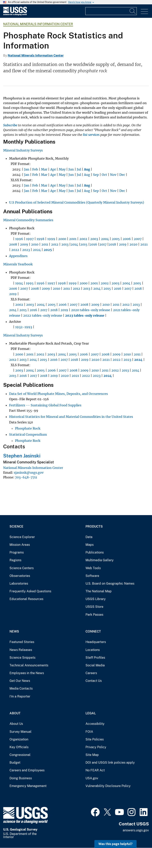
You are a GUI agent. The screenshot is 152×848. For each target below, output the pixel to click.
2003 (94, 239)
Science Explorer (22, 537)
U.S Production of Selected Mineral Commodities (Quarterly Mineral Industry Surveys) (76, 202)
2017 (102, 244)
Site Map (92, 755)
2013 (64, 244)
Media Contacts (21, 688)
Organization (19, 739)
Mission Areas (20, 545)
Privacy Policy (96, 747)
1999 (51, 239)
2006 (127, 239)
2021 (144, 244)
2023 (26, 250)
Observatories (20, 576)
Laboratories (19, 583)
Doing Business (21, 778)
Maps (90, 545)
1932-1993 (23, 327)
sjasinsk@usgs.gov (29, 472)
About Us (16, 724)
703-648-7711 (26, 477)
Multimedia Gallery (100, 560)
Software (92, 576)
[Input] (111, 11)
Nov (113, 175)
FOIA (89, 732)
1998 (40, 239)
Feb (35, 169)
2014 (74, 244)
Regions (15, 560)
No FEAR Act (95, 770)
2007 (138, 239)
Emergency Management (28, 786)
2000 (62, 239)
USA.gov (92, 778)
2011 (44, 244)
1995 (30, 283)
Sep (96, 175)
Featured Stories (22, 642)
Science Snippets (22, 657)
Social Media (95, 665)
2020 (133, 244)
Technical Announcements (29, 665)
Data (89, 537)
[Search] (133, 11)
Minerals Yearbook (18, 264)
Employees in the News (27, 673)
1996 (19, 239)
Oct (104, 175)
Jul (79, 169)
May (62, 169)
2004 (105, 239)
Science (16, 526)
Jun (71, 169)
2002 (83, 239)
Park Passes (94, 614)
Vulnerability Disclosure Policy (108, 786)
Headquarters (96, 642)
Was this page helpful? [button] (115, 844)
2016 (93, 244)
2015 (83, 244)
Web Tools (93, 568)
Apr (53, 169)
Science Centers (22, 568)
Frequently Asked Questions (30, 591)
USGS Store (94, 607)
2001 (72, 239)
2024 (37, 250)
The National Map (99, 591)
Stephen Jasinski (21, 455)
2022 (15, 250)
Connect (93, 631)
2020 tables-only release (90, 310)
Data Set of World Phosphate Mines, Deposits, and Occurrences (58, 394)
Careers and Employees (27, 770)
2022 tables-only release (42, 315)
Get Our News (20, 681)
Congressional (20, 755)
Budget (15, 762)
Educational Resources (26, 599)
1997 (30, 239)
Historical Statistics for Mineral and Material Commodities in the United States (71, 417)
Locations (93, 650)
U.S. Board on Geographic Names (110, 583)
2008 (13, 244)
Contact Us (94, 681)
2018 (112, 244)
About (15, 713)
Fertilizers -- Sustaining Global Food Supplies (45, 405)
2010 (34, 244)
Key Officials (19, 747)
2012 (54, 244)
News (14, 631)
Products (94, 526)
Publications (95, 552)
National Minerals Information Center (38, 24)
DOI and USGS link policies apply (110, 762)
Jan (26, 169)
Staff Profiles (95, 657)
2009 (24, 244)
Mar (44, 169)
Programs (17, 552)
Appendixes (18, 256)
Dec (122, 175)
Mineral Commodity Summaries (28, 220)
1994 (19, 283)
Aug (87, 175)
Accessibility (95, 724)
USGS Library (96, 599)
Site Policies (95, 739)
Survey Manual (20, 732)
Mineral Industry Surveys (23, 150)
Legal (91, 713)
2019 (122, 244)
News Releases (21, 650)
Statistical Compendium (28, 434)
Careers (91, 673)
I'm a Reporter (20, 696)
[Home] (15, 14)
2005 (116, 239)
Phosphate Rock (27, 428)
